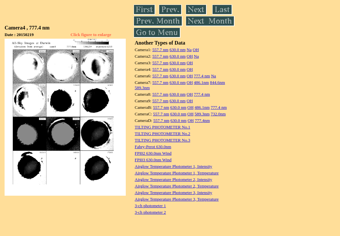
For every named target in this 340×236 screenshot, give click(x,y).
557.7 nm (160, 49)
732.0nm (218, 113)
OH (196, 49)
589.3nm (142, 87)
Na (189, 49)
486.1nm (201, 82)
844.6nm (217, 82)
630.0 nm (177, 49)
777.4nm (202, 120)
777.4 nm (202, 75)
